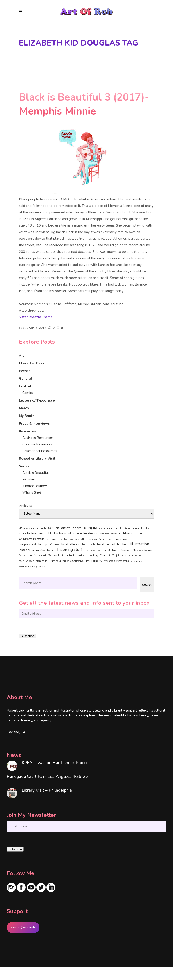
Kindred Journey (34, 486)
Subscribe (27, 636)
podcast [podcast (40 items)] (82, 555)
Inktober (28, 479)
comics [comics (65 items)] (74, 539)
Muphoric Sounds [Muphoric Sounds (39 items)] (142, 550)
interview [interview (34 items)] (89, 550)
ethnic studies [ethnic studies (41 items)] (89, 539)
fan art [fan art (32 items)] (102, 539)
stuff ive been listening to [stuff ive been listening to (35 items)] (33, 561)
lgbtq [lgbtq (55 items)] (115, 550)
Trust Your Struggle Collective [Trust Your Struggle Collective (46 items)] (66, 561)
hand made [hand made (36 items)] (88, 544)
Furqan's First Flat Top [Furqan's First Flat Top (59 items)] (33, 544)
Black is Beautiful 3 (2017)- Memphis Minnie (84, 104)
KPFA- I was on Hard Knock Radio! (55, 763)
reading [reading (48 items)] (93, 555)
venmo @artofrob (23, 927)
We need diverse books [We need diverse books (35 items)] (116, 561)
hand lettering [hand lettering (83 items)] (70, 544)
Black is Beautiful (35, 473)
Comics (27, 393)
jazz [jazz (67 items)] (99, 550)
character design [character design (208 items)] (85, 533)
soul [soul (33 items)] (141, 555)
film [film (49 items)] (110, 539)
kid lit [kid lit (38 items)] (107, 550)
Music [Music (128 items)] (23, 555)
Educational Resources (39, 451)
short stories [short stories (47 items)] (129, 555)
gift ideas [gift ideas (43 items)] (54, 544)
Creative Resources (37, 444)
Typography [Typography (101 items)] (93, 561)
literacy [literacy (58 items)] (126, 550)
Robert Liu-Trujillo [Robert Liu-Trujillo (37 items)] (110, 555)
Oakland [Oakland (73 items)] (53, 555)
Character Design (33, 363)
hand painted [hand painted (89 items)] (106, 544)
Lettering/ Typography (37, 400)
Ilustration (27, 386)
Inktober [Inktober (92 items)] (24, 550)
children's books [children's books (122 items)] (131, 533)
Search (147, 584)
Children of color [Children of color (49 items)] (57, 539)
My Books (26, 416)
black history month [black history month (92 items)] (32, 533)
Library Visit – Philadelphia (47, 790)
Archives (25, 505)
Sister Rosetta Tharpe (36, 317)
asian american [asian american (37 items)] (108, 528)
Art (21, 355)
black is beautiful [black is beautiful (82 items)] (59, 533)
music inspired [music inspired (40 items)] (37, 555)
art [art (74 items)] (57, 528)
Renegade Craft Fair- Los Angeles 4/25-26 (47, 776)
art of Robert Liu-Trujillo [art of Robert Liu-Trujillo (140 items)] (79, 528)
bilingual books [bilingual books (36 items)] (140, 528)
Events (24, 371)
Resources (27, 431)
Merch (24, 408)
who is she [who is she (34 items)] (137, 561)
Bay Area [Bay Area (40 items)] (124, 528)
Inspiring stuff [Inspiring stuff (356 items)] (69, 549)
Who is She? (31, 492)
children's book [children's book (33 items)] (108, 533)
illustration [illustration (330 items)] (139, 544)
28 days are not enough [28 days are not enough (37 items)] (32, 528)
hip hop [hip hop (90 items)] (122, 544)
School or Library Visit (37, 458)
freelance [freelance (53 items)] (121, 539)
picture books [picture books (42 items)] (68, 555)
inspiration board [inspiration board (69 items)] (43, 550)
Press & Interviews (34, 423)
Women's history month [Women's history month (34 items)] (32, 566)
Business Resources (37, 438)
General (25, 378)
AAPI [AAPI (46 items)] (51, 528)
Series (24, 466)
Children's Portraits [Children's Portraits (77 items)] (32, 539)
